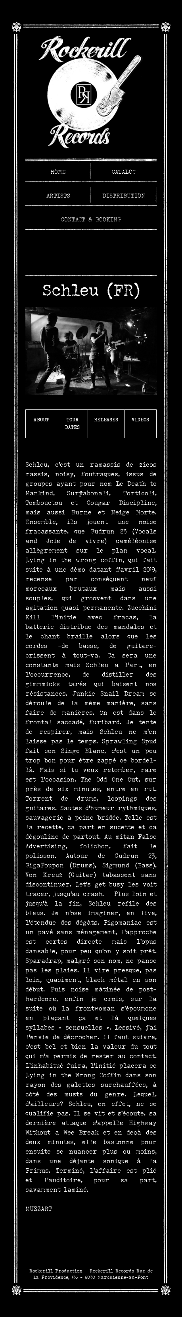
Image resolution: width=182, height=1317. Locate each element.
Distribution (123, 195)
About (41, 420)
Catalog (124, 171)
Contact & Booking (91, 219)
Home (58, 171)
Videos (140, 420)
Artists (58, 195)
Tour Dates (72, 423)
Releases (106, 420)
